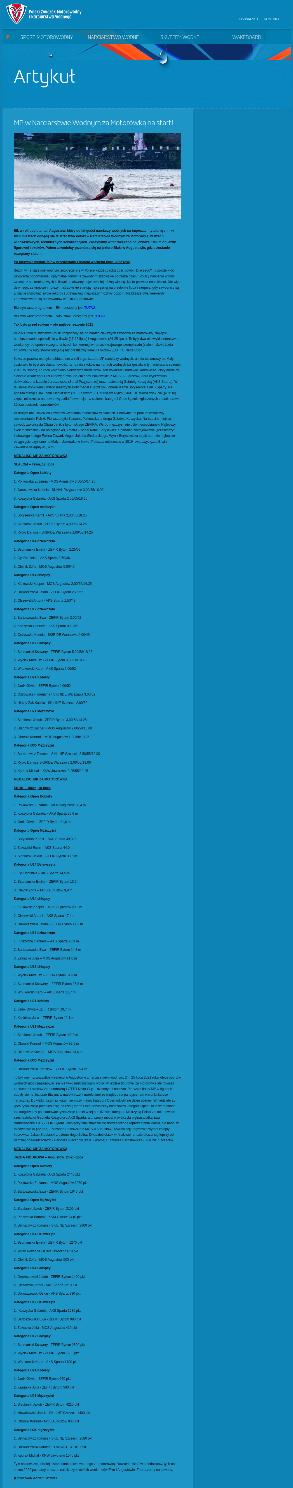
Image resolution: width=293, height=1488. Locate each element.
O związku (248, 19)
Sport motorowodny (46, 37)
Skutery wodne (180, 37)
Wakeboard (246, 37)
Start (8, 36)
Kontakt (272, 19)
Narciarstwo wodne (113, 37)
